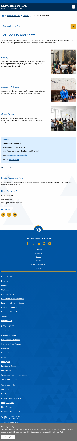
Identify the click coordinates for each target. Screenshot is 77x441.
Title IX (38, 257)
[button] (8, 437)
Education (5, 285)
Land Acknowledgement (38, 264)
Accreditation (38, 253)
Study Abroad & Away (13, 15)
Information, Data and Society (13, 303)
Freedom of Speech (9, 366)
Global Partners (8, 114)
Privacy (38, 268)
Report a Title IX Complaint (12, 411)
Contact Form (6, 389)
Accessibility (39, 249)
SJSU (6, 1)
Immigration (6, 370)
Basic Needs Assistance (10, 339)
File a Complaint (7, 407)
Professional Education (10, 312)
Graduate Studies (8, 294)
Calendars (5, 353)
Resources (26, 15)
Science (4, 316)
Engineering (6, 290)
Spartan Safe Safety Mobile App (14, 375)
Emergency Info (7, 402)
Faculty (4, 57)
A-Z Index (5, 331)
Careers (4, 357)
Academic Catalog (8, 335)
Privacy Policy (59, 432)
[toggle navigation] (73, 7)
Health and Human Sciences (12, 298)
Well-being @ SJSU (9, 379)
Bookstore (5, 348)
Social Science (6, 320)
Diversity (38, 261)
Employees (5, 361)
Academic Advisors (10, 87)
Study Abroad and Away (14, 6)
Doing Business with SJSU (11, 398)
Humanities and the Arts (11, 307)
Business (4, 281)
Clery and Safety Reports (11, 344)
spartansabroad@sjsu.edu (17, 155)
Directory (5, 394)
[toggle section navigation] (38, 26)
